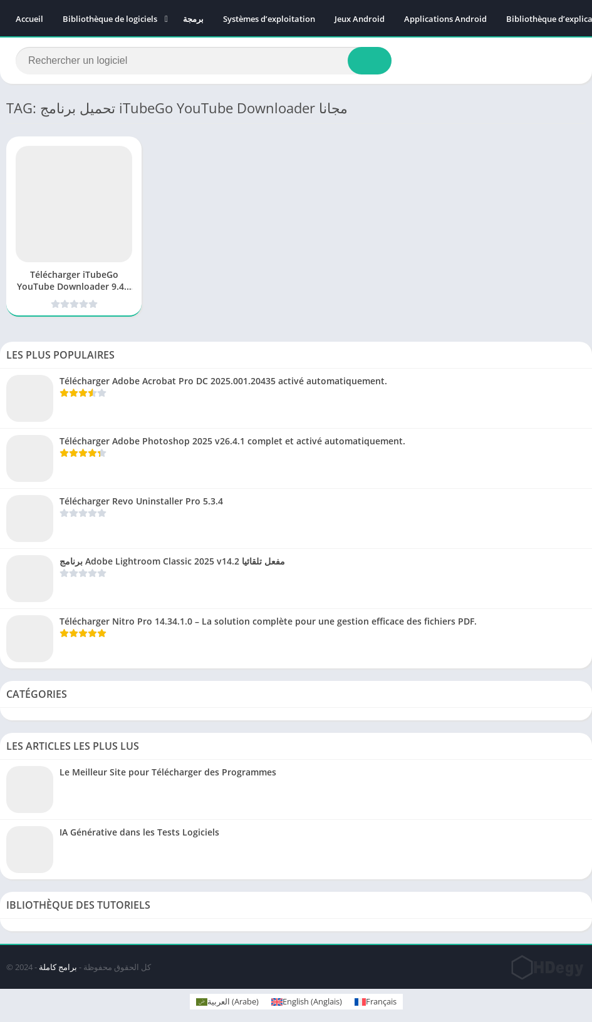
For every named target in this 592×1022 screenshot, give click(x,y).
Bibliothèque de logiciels (110, 18)
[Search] (204, 60)
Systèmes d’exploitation (269, 18)
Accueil (29, 18)
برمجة (193, 18)
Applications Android (445, 18)
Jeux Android (360, 18)
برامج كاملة (58, 967)
